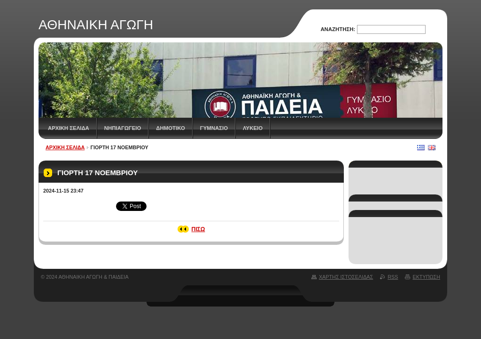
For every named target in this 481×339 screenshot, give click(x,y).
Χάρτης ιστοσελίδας (346, 277)
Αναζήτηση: (337, 29)
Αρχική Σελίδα (68, 128)
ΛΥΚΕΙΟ (253, 128)
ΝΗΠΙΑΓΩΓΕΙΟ (122, 128)
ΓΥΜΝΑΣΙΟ (214, 128)
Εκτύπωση (426, 277)
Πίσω (198, 229)
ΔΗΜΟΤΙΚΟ (170, 128)
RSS (393, 277)
